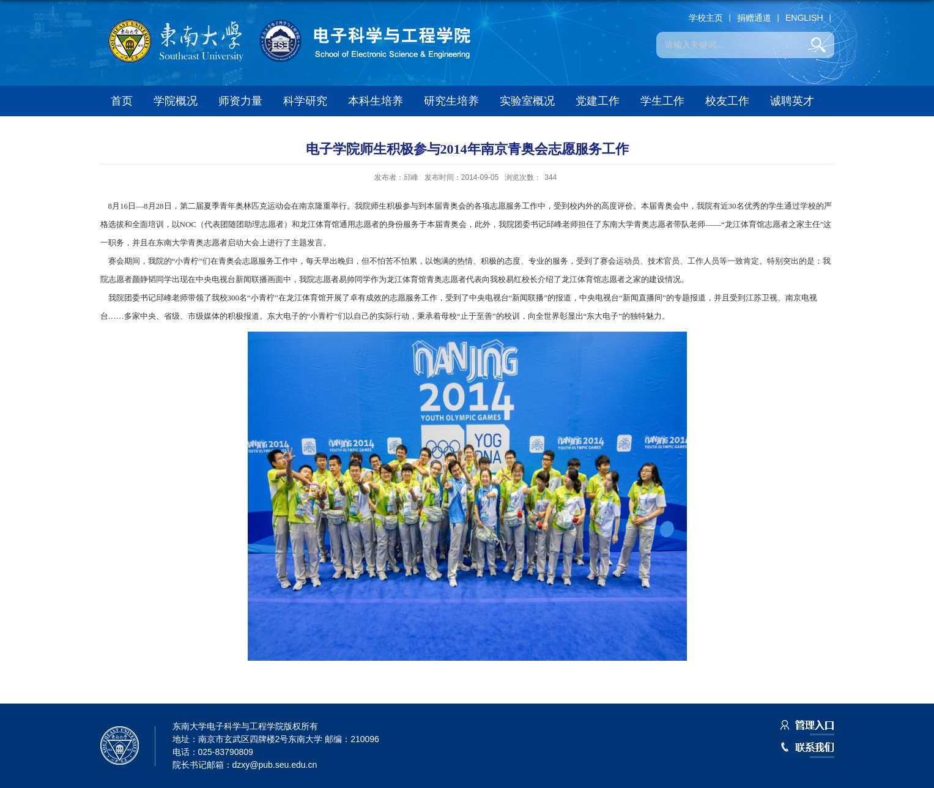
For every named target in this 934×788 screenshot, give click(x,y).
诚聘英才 (792, 101)
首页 (122, 101)
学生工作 (662, 101)
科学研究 (305, 101)
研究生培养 (451, 101)
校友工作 (727, 101)
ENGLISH (804, 18)
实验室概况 (527, 101)
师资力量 (240, 101)
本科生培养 (375, 101)
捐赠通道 (754, 18)
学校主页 (706, 18)
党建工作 (598, 101)
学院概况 (176, 101)
